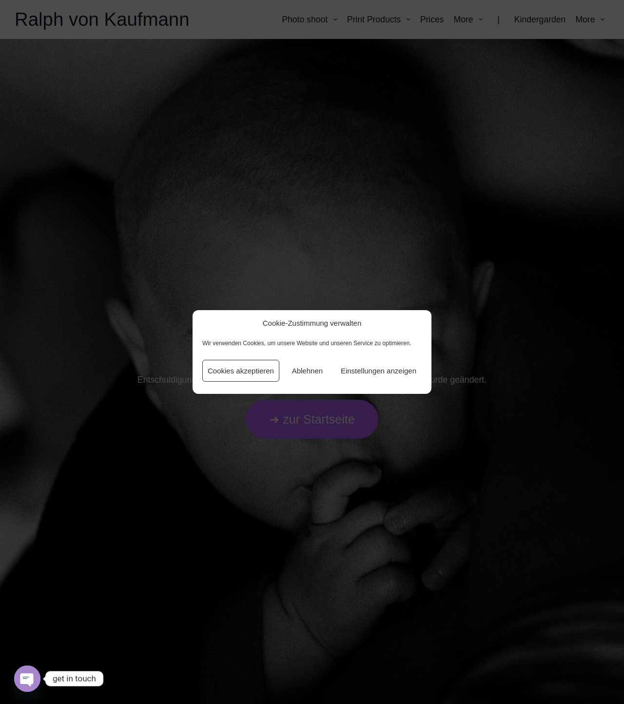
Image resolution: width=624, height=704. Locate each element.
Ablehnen (307, 371)
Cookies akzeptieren (241, 371)
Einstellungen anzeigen (378, 371)
